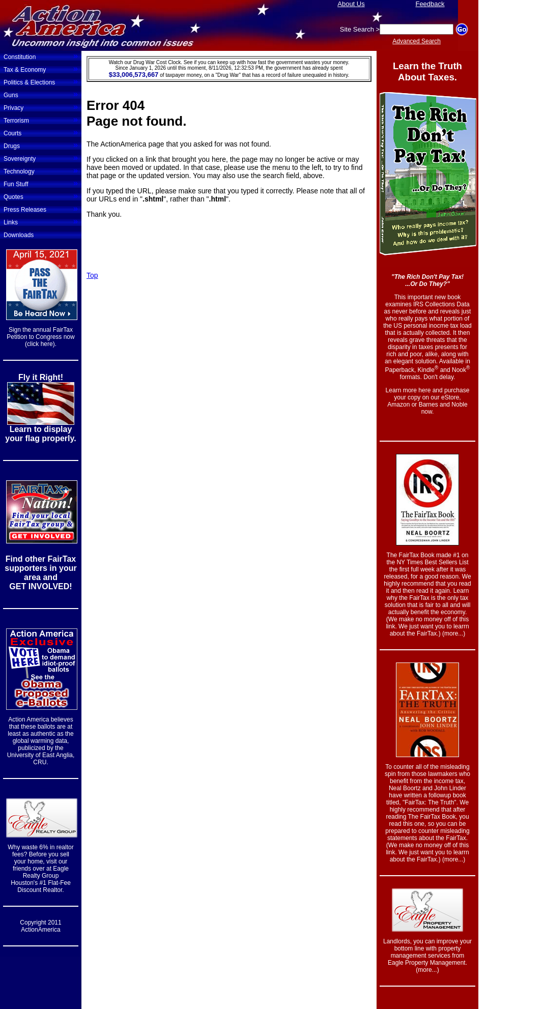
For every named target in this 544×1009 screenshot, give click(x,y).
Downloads (19, 235)
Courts (41, 132)
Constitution (41, 56)
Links (41, 221)
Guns (41, 94)
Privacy (41, 106)
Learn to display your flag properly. (40, 434)
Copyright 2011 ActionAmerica (40, 926)
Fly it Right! (40, 377)
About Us (350, 4)
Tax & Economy (41, 68)
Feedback (429, 4)
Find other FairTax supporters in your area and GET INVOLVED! (40, 573)
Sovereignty (41, 157)
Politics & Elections (41, 81)
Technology (41, 170)
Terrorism (41, 119)
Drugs (41, 145)
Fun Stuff (41, 183)
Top (92, 275)
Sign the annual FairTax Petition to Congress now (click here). (40, 337)
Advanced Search (416, 41)
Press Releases (41, 208)
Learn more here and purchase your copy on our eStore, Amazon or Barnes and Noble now (428, 401)
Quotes (41, 195)
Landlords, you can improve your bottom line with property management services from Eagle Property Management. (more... (427, 955)
